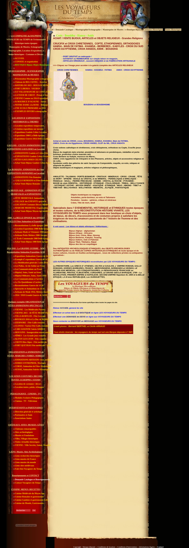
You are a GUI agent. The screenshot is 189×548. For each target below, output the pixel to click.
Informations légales (147, 547)
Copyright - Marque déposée (84, 547)
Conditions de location (106, 547)
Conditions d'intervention (127, 547)
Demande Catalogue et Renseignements (31, 479)
